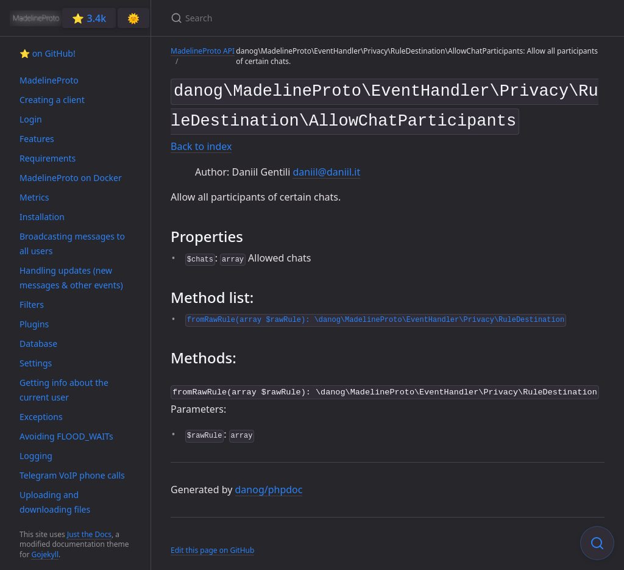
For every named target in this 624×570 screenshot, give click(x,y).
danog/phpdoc (269, 483)
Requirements (48, 158)
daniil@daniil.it (326, 167)
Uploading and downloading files (55, 502)
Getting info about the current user (64, 390)
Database (38, 343)
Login (31, 119)
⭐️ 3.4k (89, 18)
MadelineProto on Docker (71, 177)
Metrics (34, 197)
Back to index (201, 142)
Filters (32, 304)
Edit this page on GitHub (212, 545)
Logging (36, 455)
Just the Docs (89, 534)
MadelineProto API (203, 51)
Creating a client (52, 99)
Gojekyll (44, 554)
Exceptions (41, 416)
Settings (36, 363)
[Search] (314, 18)
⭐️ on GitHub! (48, 53)
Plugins (34, 324)
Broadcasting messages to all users (72, 243)
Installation (42, 217)
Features (37, 138)
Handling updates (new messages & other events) (71, 278)
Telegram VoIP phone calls (72, 475)
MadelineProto (49, 80)
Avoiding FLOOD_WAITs (66, 436)
